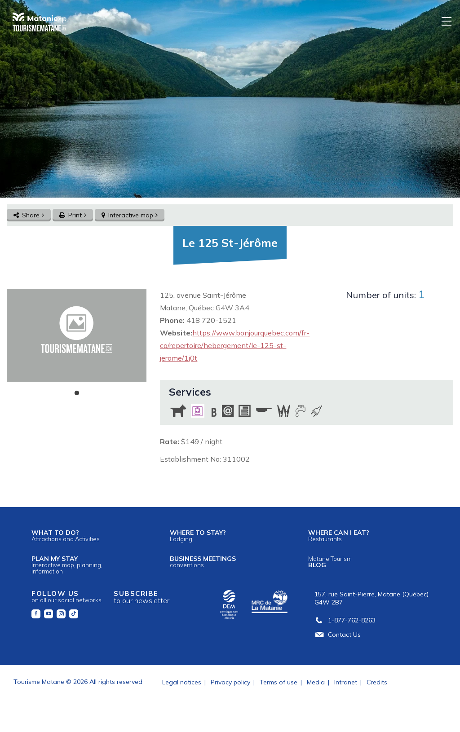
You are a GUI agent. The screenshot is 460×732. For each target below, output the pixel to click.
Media (316, 682)
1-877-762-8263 (345, 620)
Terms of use (278, 682)
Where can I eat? (338, 535)
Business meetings (203, 562)
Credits (377, 682)
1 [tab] (76, 393)
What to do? (65, 535)
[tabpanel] (76, 335)
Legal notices (181, 682)
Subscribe (141, 597)
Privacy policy (230, 682)
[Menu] (447, 21)
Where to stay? (198, 535)
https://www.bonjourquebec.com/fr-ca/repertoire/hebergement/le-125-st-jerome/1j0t (235, 345)
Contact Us (337, 635)
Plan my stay (66, 565)
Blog (330, 562)
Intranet (345, 682)
